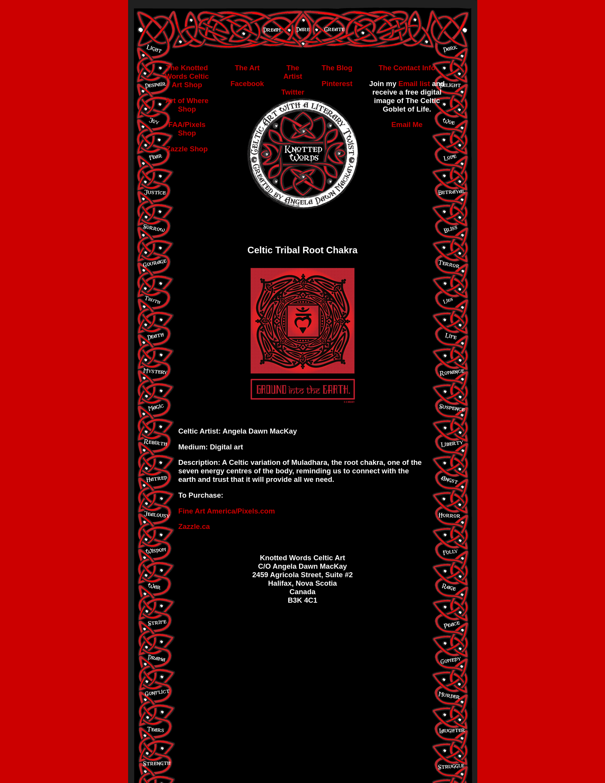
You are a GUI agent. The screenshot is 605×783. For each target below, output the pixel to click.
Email (407, 84)
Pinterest (337, 84)
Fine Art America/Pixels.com (226, 511)
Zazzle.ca (194, 526)
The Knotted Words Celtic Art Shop (187, 76)
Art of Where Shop (187, 105)
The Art (247, 68)
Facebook (247, 84)
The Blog (337, 68)
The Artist (293, 72)
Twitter (292, 92)
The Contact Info (407, 68)
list (424, 84)
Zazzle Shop (187, 149)
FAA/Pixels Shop (186, 128)
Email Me (406, 124)
